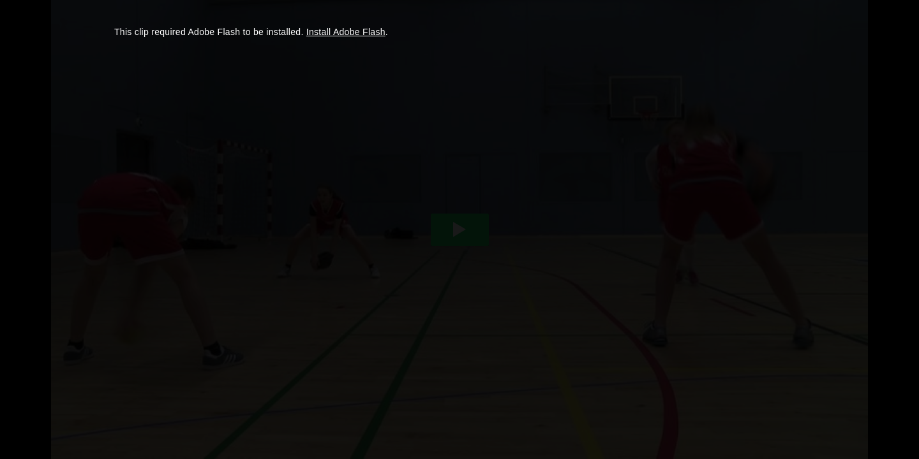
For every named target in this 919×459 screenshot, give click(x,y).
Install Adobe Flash (345, 32)
